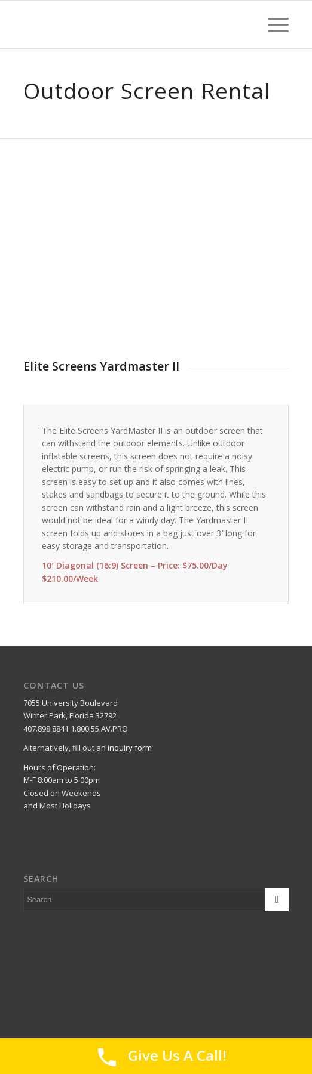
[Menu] (272, 24)
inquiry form (130, 747)
